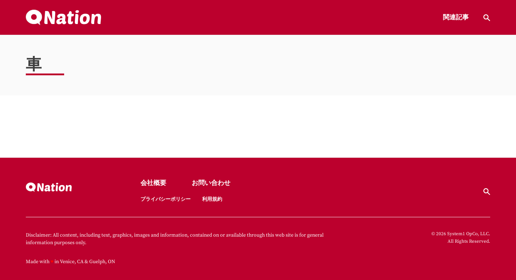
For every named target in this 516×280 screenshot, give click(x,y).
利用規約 (212, 199)
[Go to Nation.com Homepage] (63, 17)
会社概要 (153, 183)
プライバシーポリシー (165, 199)
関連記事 (456, 18)
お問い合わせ (211, 183)
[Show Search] (486, 17)
